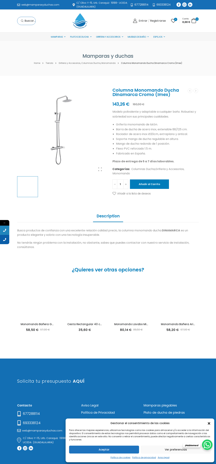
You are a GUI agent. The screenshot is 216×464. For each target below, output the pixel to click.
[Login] (140, 21)
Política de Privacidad (98, 412)
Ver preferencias (176, 449)
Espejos (157, 36)
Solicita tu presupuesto (50, 381)
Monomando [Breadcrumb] (108, 63)
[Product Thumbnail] (61, 130)
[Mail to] (38, 5)
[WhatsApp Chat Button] (207, 445)
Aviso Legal (89, 405)
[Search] (28, 21)
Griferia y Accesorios (108, 36)
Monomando (121, 173)
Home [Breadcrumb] (37, 63)
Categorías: (121, 169)
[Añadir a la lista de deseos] (131, 193)
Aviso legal (163, 457)
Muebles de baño (137, 36)
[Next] (196, 90)
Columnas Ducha (143, 169)
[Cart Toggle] (189, 20)
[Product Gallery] (100, 169)
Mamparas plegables (160, 405)
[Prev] (190, 90)
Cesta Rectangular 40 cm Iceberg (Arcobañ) (98, 324)
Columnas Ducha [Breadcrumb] (91, 63)
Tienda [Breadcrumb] (49, 63)
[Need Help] (161, 5)
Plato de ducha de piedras (164, 412)
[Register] (158, 21)
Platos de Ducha (79, 36)
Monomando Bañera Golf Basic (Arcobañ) (49, 324)
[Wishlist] (173, 21)
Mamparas (57, 36)
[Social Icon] (178, 4)
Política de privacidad (144, 457)
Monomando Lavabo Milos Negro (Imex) (141, 324)
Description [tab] (108, 216)
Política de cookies (120, 457)
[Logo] (80, 21)
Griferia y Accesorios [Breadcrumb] (69, 63)
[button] (209, 423)
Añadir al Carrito (149, 184)
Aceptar (104, 449)
